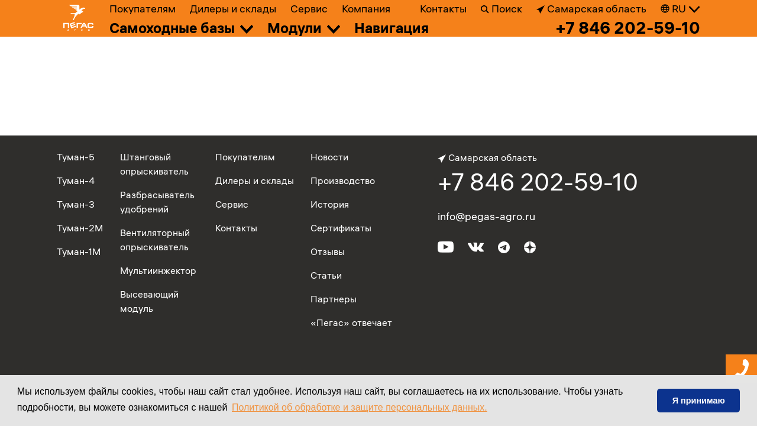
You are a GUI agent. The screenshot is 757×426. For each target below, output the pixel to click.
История (329, 204)
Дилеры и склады (233, 8)
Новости (329, 157)
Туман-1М (79, 251)
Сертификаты (340, 228)
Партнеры (333, 299)
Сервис (309, 8)
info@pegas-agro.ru (486, 216)
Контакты (443, 8)
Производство (342, 180)
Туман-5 (76, 157)
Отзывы (327, 251)
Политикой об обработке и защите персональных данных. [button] (359, 407)
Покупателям (142, 8)
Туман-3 (76, 204)
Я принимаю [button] (698, 400)
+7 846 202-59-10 (627, 28)
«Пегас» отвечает (351, 322)
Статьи (326, 275)
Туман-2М (80, 228)
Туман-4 (76, 180)
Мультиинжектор (158, 270)
